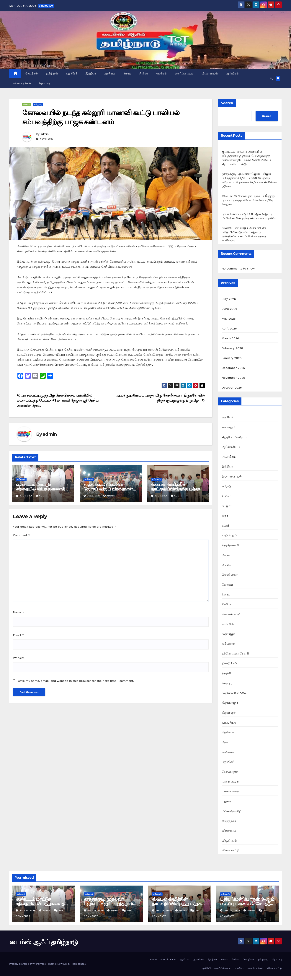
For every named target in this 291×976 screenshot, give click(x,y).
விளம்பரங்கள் (22, 83)
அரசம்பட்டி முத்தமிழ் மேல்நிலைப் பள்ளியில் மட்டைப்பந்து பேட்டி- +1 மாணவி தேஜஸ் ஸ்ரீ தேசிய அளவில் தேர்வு (58, 400)
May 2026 (229, 318)
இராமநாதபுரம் (232, 476)
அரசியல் (109, 73)
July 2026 (229, 299)
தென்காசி (228, 732)
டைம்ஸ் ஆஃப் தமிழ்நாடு (43, 942)
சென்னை (228, 624)
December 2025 (233, 368)
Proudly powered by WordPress (28, 963)
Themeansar (78, 963)
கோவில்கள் (230, 574)
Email (18, 635)
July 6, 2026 (28, 910)
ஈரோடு (227, 486)
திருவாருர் (229, 712)
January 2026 (232, 358)
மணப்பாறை (230, 791)
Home (153, 959)
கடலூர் (226, 506)
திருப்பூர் (227, 683)
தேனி (225, 742)
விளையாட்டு (210, 73)
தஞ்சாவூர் (228, 634)
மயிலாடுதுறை (231, 811)
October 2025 (232, 387)
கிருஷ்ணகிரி (230, 545)
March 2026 (230, 338)
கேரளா (226, 555)
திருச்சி (226, 673)
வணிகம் (161, 73)
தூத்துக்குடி (229, 722)
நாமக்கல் (228, 752)
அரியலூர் (228, 427)
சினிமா (143, 73)
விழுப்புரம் (229, 840)
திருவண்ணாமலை (234, 693)
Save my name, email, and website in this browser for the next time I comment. (76, 681)
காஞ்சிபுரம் (229, 535)
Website (19, 658)
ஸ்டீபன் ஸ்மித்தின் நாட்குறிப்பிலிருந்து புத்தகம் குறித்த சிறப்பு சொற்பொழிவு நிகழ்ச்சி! (248, 200)
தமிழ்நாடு (52, 73)
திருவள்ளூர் (230, 702)
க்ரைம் (127, 73)
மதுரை (226, 801)
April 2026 (229, 328)
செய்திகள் (31, 73)
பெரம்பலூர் (230, 771)
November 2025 (233, 377)
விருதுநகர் (229, 821)
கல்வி (226, 525)
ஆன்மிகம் (232, 73)
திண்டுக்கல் (229, 663)
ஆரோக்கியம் (231, 447)
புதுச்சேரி (72, 73)
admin (44, 134)
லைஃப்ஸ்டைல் (184, 73)
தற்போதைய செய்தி (235, 653)
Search (227, 103)
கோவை (26, 104)
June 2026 (229, 309)
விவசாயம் (229, 830)
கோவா (226, 565)
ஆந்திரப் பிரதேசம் (234, 437)
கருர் (225, 515)
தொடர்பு (44, 83)
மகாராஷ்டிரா (230, 781)
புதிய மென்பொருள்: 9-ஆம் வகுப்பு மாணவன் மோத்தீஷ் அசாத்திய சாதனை (247, 903)
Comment (21, 535)
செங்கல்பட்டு (231, 614)
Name (18, 612)
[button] (271, 78)
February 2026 (232, 348)
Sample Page (168, 959)
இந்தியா (91, 73)
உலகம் (226, 496)
